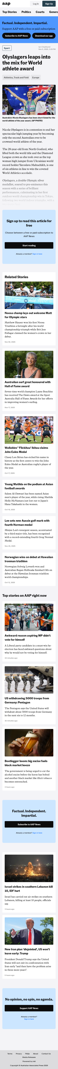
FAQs (27, 1054)
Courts (40, 12)
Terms (9, 1054)
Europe (35, 77)
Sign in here (37, 254)
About (35, 1054)
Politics (26, 12)
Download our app (44, 35)
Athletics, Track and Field (16, 77)
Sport (7, 48)
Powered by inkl (29, 1061)
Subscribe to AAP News (16, 35)
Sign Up (49, 3)
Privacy (19, 1054)
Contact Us (46, 1054)
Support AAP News (29, 1008)
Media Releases (29, 1057)
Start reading (29, 245)
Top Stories (9, 12)
